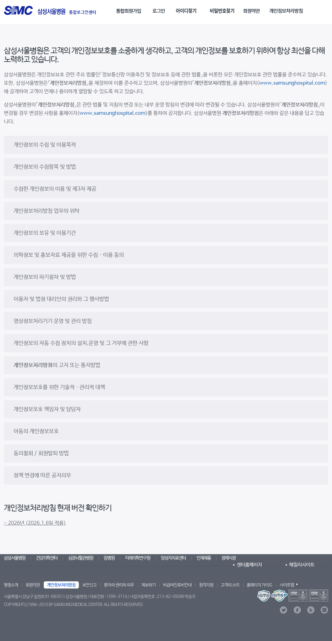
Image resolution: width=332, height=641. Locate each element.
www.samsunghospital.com (292, 83)
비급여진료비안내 (177, 585)
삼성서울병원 (14, 558)
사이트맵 (287, 585)
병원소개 (11, 585)
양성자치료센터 (173, 558)
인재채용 (203, 558)
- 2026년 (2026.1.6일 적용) (35, 523)
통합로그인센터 (82, 12)
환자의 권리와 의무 (119, 585)
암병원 (109, 558)
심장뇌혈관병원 (80, 558)
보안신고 (89, 585)
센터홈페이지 (249, 564)
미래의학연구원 (137, 558)
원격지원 (206, 585)
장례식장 (228, 558)
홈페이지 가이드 (259, 585)
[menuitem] (130, 8)
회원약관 (33, 585)
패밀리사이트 (301, 564)
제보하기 (148, 585)
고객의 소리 (230, 585)
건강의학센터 (46, 558)
